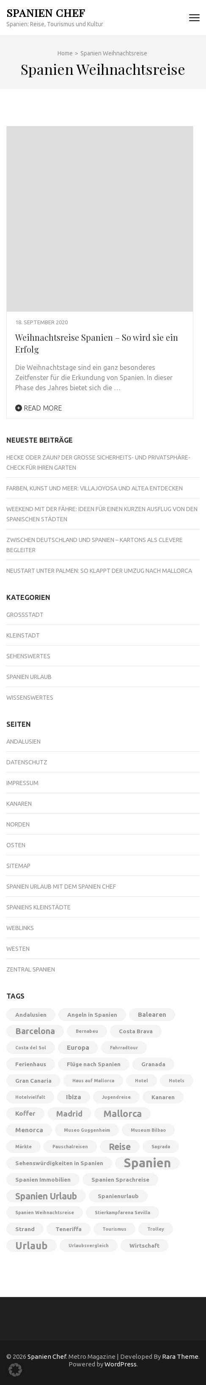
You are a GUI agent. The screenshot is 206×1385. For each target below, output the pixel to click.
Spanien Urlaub (29, 676)
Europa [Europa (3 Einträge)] (78, 1047)
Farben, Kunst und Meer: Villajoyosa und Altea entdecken (94, 488)
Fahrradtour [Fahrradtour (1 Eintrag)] (124, 1047)
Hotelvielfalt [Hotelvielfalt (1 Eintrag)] (30, 1097)
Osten (15, 845)
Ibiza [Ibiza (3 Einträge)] (73, 1096)
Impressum (22, 783)
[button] (15, 1370)
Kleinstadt (23, 635)
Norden (18, 824)
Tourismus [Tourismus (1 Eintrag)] (114, 1229)
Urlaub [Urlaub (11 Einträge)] (31, 1245)
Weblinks (20, 928)
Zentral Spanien (30, 969)
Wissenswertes (29, 697)
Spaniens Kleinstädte (38, 907)
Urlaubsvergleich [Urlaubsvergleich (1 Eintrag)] (89, 1245)
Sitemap (18, 865)
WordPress (120, 1364)
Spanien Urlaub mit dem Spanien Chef (61, 886)
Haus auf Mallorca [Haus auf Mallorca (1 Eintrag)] (93, 1080)
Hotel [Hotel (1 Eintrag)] (141, 1080)
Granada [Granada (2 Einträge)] (153, 1064)
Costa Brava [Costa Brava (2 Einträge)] (136, 1031)
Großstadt (25, 614)
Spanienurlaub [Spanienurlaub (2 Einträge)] (118, 1196)
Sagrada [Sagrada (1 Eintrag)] (160, 1146)
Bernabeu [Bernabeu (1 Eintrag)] (87, 1031)
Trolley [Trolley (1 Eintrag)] (155, 1229)
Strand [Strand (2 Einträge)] (25, 1229)
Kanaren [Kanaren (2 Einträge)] (163, 1097)
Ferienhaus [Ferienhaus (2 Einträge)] (30, 1064)
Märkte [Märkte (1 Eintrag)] (23, 1146)
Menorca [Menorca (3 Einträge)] (29, 1129)
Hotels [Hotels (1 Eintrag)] (176, 1080)
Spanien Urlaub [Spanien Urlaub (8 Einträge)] (46, 1196)
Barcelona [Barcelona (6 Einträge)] (35, 1031)
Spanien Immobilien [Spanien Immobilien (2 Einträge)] (43, 1179)
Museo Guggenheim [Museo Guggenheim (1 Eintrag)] (87, 1130)
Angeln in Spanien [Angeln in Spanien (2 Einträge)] (92, 1014)
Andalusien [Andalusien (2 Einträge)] (31, 1014)
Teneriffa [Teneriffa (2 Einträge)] (68, 1229)
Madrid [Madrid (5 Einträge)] (69, 1113)
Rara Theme (180, 1356)
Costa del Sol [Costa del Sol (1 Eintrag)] (30, 1047)
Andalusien (23, 741)
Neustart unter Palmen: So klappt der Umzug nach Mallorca (99, 570)
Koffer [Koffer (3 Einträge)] (25, 1113)
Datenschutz (26, 762)
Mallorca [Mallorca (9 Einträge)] (122, 1114)
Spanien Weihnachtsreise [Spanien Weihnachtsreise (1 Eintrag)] (44, 1212)
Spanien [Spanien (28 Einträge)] (147, 1163)
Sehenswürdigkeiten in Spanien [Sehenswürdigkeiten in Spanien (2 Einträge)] (59, 1163)
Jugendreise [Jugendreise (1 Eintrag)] (116, 1097)
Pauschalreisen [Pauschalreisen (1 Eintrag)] (70, 1146)
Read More (38, 408)
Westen (18, 948)
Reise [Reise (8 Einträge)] (120, 1146)
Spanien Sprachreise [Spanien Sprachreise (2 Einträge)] (120, 1179)
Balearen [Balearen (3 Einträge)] (152, 1014)
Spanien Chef (45, 12)
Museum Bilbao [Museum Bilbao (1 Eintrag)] (148, 1130)
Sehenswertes (28, 656)
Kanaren (19, 803)
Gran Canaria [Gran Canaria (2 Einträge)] (33, 1080)
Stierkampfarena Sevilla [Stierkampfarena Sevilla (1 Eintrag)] (122, 1212)
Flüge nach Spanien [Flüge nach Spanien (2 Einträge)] (94, 1064)
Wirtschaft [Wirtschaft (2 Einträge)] (144, 1245)
